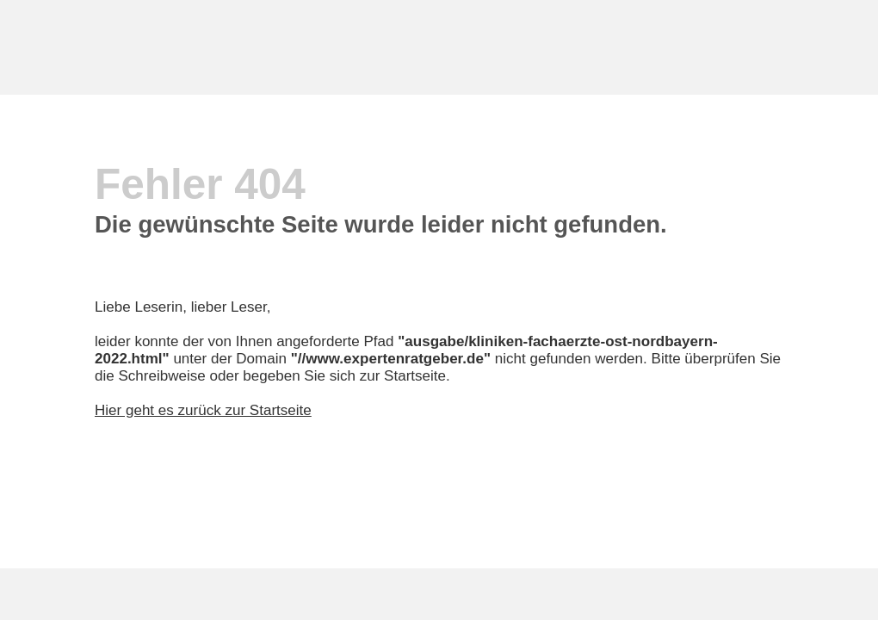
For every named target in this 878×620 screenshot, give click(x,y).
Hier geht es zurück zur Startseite (203, 410)
